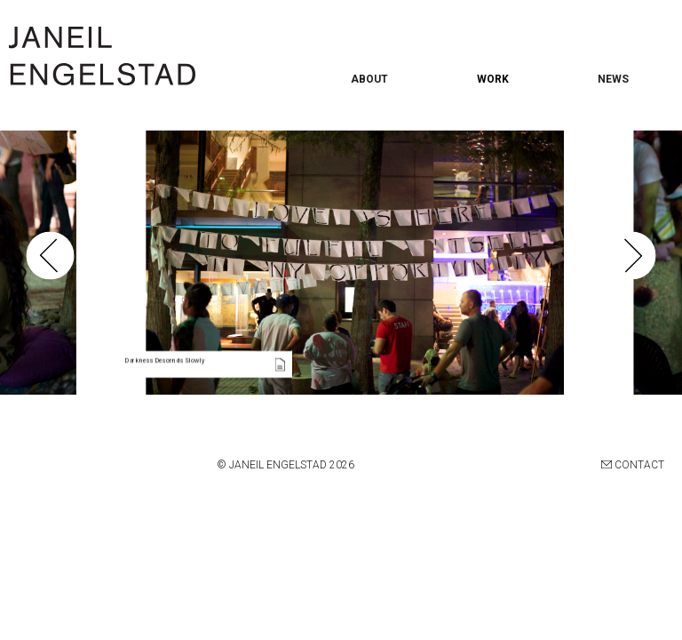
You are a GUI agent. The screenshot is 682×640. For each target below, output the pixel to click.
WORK (493, 79)
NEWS (613, 79)
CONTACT (632, 465)
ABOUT (369, 79)
